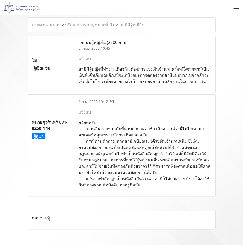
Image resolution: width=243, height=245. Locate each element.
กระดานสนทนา (46, 25)
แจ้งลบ (85, 58)
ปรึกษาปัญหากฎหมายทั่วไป (90, 25)
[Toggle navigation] (236, 7)
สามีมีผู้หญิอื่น (132, 25)
